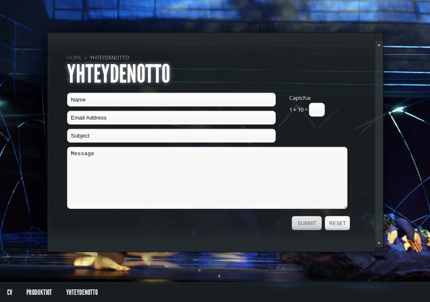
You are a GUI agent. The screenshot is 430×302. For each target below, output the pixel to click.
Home (74, 57)
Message (207, 178)
